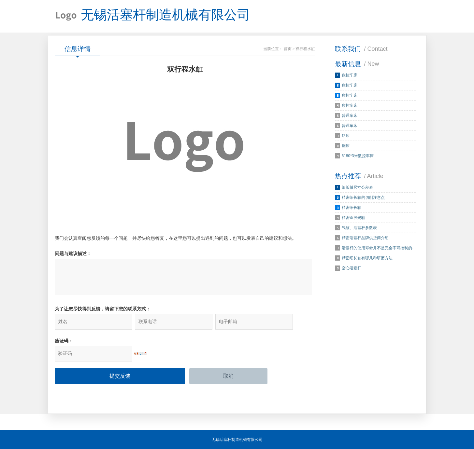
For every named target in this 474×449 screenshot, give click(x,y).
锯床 (346, 145)
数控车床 (349, 75)
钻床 (346, 135)
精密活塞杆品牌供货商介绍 (365, 238)
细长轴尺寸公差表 (357, 187)
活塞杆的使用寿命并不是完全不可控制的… (379, 248)
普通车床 (349, 115)
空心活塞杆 (351, 268)
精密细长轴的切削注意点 (363, 197)
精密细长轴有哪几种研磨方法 (367, 258)
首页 (288, 49)
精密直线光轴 (353, 217)
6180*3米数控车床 (358, 156)
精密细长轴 (351, 207)
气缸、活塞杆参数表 (359, 227)
